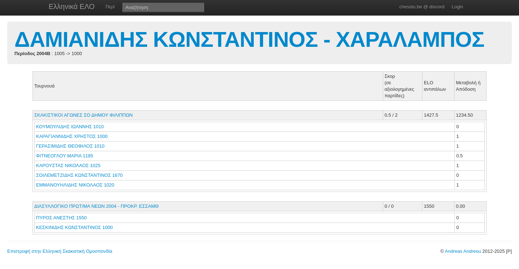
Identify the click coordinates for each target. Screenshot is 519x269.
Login (457, 6)
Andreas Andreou (463, 251)
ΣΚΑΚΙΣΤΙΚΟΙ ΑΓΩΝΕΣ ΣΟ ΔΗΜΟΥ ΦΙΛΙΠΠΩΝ (83, 115)
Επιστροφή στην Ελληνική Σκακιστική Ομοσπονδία (59, 251)
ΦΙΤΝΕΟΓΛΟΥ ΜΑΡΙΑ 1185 (64, 155)
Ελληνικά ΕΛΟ (72, 6)
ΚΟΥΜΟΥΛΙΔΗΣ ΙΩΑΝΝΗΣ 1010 (70, 126)
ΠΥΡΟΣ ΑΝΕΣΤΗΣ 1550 (61, 217)
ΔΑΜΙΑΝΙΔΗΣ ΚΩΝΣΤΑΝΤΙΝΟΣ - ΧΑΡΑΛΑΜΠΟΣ (249, 39)
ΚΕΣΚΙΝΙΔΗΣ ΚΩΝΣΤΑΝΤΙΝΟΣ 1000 (74, 227)
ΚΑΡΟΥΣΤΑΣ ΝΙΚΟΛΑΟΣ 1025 (68, 165)
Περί (110, 6)
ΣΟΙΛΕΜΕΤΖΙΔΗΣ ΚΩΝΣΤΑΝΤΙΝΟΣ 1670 (79, 175)
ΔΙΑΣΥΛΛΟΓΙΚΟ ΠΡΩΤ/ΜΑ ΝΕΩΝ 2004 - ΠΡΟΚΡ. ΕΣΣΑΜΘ (96, 206)
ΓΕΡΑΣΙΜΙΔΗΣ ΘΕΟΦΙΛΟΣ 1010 (70, 146)
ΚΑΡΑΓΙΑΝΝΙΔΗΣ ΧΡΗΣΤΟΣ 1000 (71, 136)
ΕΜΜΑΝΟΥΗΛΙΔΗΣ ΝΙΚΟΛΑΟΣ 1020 (75, 185)
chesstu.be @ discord (421, 6)
